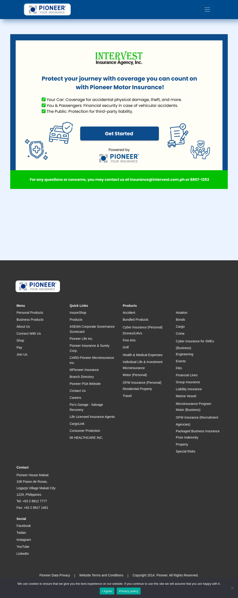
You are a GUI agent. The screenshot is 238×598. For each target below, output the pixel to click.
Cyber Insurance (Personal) (142, 327)
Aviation (182, 312)
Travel (127, 396)
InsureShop (78, 312)
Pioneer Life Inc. (81, 338)
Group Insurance (188, 382)
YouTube (23, 546)
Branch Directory (82, 377)
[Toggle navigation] (207, 9)
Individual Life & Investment (142, 362)
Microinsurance (134, 368)
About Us (23, 326)
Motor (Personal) (135, 375)
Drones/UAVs (132, 333)
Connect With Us (29, 333)
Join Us (22, 354)
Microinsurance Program (194, 404)
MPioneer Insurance (84, 370)
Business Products (30, 319)
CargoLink (77, 424)
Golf (126, 347)
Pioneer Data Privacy (55, 575)
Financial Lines (187, 375)
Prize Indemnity (187, 437)
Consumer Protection (85, 431)
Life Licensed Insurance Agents (92, 417)
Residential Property (137, 389)
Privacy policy (128, 591)
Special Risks (185, 451)
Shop (20, 340)
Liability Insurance (189, 389)
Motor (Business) (188, 410)
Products (76, 319)
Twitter (21, 533)
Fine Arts (129, 340)
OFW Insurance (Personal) (142, 382)
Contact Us (78, 391)
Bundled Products (136, 319)
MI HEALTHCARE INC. (86, 437)
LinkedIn (23, 553)
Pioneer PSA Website (85, 384)
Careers (75, 398)
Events (181, 361)
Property (182, 444)
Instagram (24, 540)
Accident (129, 312)
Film (179, 368)
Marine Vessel (186, 396)
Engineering (184, 354)
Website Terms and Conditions (101, 575)
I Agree (107, 591)
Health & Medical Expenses (142, 355)
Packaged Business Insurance (198, 431)
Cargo (180, 326)
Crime (180, 333)
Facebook (24, 526)
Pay (19, 347)
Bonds (180, 319)
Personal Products (30, 312)
